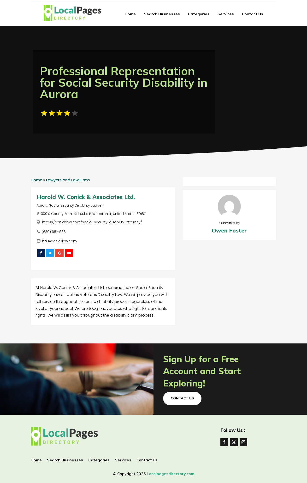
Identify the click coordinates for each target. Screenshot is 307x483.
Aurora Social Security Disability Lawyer (70, 205)
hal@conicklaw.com (59, 241)
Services (226, 14)
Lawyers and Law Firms (68, 180)
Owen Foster (229, 230)
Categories (198, 14)
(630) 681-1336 (54, 231)
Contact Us (252, 14)
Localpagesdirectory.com (170, 473)
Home (130, 14)
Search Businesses (162, 14)
